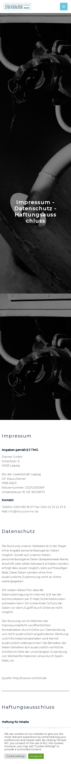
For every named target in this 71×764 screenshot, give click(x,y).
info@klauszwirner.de (23, 511)
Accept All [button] (36, 756)
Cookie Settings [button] (15, 756)
